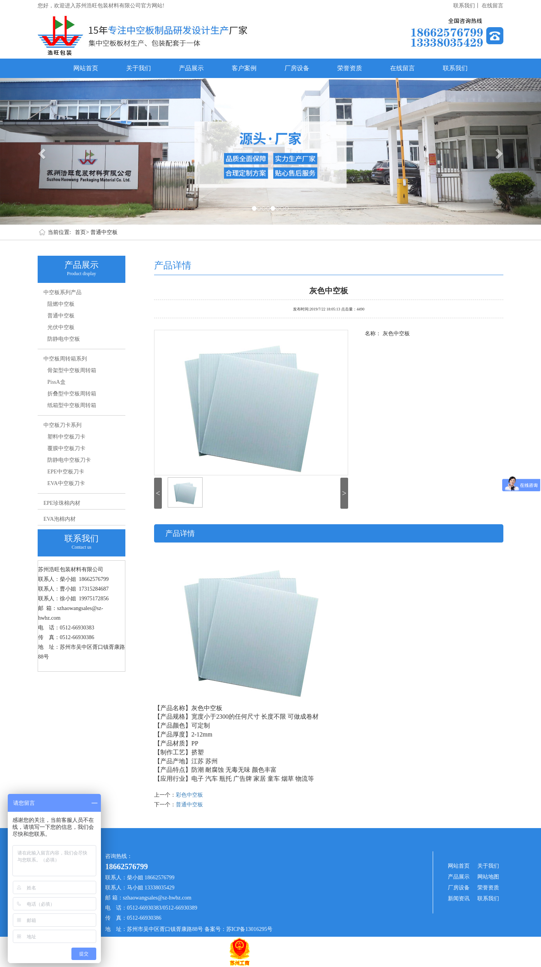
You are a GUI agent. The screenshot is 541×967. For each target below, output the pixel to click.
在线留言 (492, 6)
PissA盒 (56, 382)
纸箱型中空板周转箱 (71, 405)
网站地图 (488, 877)
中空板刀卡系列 (62, 425)
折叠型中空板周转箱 (71, 394)
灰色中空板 (328, 289)
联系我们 (455, 68)
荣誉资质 (349, 68)
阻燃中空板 (61, 304)
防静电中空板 (63, 339)
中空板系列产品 (62, 292)
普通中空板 (104, 232)
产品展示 (191, 68)
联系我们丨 (466, 6)
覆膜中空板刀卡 (66, 448)
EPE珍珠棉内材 (61, 503)
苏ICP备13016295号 (249, 929)
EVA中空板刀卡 (66, 483)
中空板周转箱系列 (65, 359)
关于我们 (138, 68)
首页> (82, 232)
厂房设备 (296, 68)
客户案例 (244, 68)
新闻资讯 (459, 898)
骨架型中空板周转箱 (71, 370)
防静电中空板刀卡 (69, 460)
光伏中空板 (61, 327)
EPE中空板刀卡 (65, 472)
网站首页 (85, 68)
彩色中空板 (189, 795)
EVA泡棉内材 (59, 519)
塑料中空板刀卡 (66, 437)
